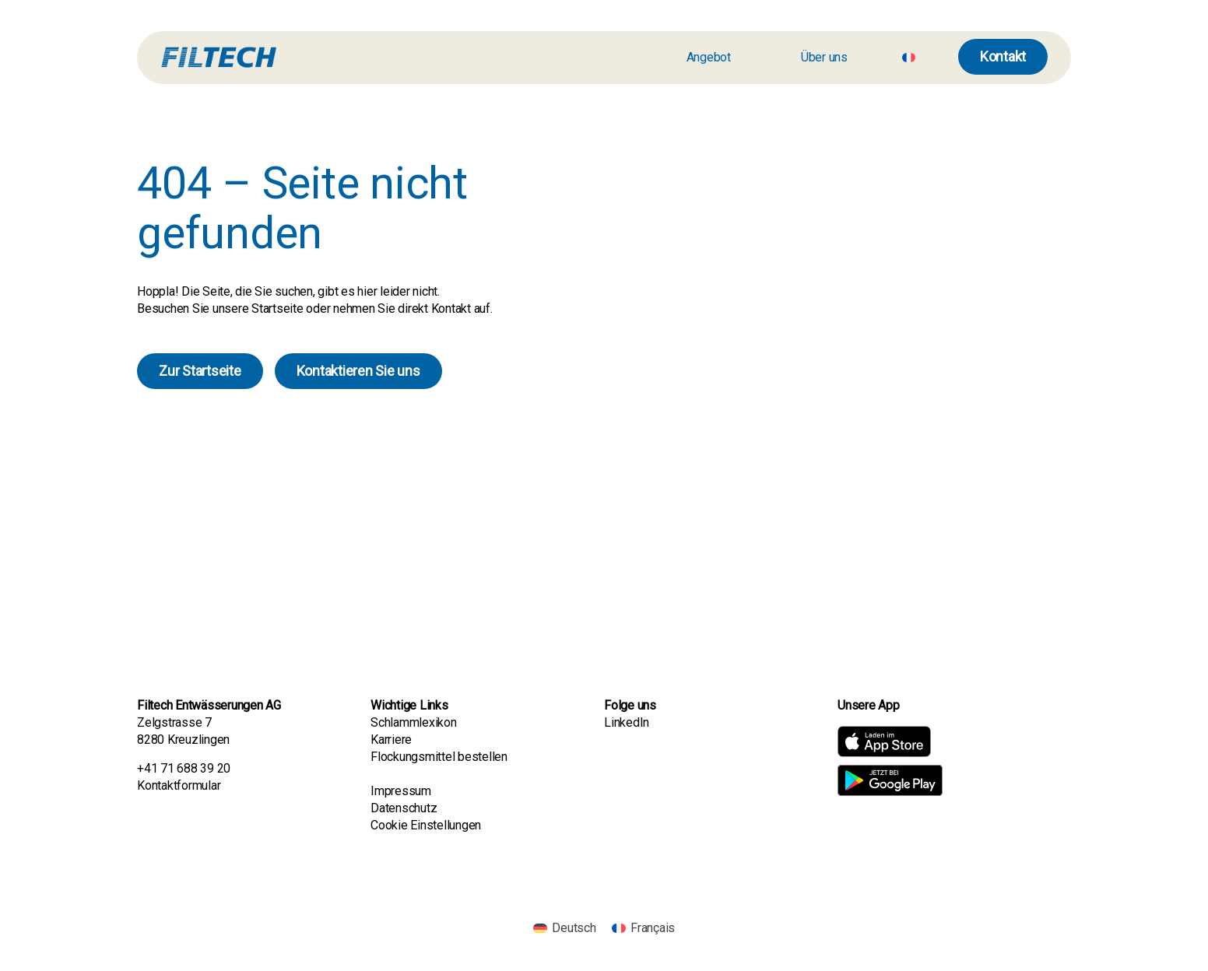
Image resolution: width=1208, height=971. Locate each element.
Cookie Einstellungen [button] (425, 825)
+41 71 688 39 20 (183, 768)
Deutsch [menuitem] (573, 927)
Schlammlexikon (413, 722)
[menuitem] (908, 57)
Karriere (392, 739)
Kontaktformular (178, 785)
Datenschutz (403, 808)
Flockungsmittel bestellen (438, 756)
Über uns (824, 57)
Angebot (709, 57)
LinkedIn (626, 722)
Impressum (400, 790)
